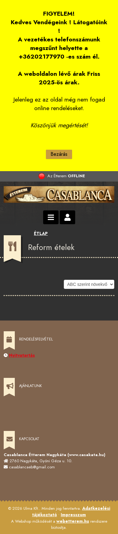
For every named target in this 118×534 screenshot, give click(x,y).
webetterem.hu (72, 521)
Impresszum (73, 515)
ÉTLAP (41, 233)
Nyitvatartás (22, 355)
